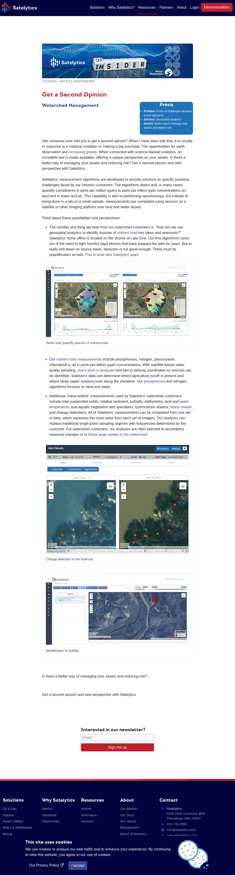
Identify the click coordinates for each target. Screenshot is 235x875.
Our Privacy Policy (47, 865)
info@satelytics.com (181, 830)
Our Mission (128, 809)
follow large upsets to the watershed (117, 434)
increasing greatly (82, 152)
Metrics (47, 809)
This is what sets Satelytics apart (111, 255)
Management (129, 827)
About (182, 7)
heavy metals (181, 407)
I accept (77, 865)
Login (194, 7)
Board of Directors (133, 834)
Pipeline (8, 815)
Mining (7, 834)
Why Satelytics (58, 800)
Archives (87, 821)
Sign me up (117, 747)
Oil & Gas (10, 809)
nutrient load (127, 233)
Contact (168, 800)
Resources (147, 7)
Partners (166, 7)
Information (89, 815)
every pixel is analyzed (96, 370)
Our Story (127, 815)
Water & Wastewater (17, 827)
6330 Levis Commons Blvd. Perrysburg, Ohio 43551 (186, 813)
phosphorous (154, 381)
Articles (86, 809)
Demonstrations (217, 7)
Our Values (128, 821)
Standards (49, 815)
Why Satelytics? (121, 7)
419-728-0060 (177, 824)
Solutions (97, 7)
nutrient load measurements (79, 359)
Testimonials (51, 821)
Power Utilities (13, 821)
